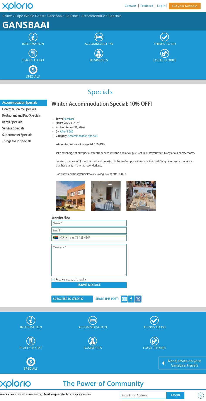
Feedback (147, 6)
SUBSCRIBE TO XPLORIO (68, 299)
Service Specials (13, 128)
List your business (184, 6)
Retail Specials (12, 122)
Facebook (131, 299)
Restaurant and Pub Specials (21, 115)
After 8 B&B (66, 131)
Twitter (138, 299)
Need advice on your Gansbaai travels (184, 363)
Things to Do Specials (16, 141)
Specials (71, 16)
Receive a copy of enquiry (71, 279)
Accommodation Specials (101, 16)
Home (7, 16)
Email (124, 299)
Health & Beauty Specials (19, 109)
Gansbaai (55, 16)
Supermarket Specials (17, 135)
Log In (161, 6)
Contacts (130, 6)
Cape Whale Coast (29, 16)
